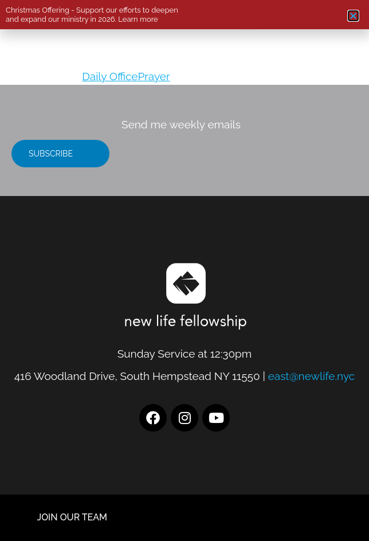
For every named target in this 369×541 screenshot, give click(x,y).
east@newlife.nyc (311, 376)
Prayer (154, 76)
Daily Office (110, 76)
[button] (353, 15)
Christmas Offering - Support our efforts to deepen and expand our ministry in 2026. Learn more (92, 14)
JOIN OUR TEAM (72, 517)
